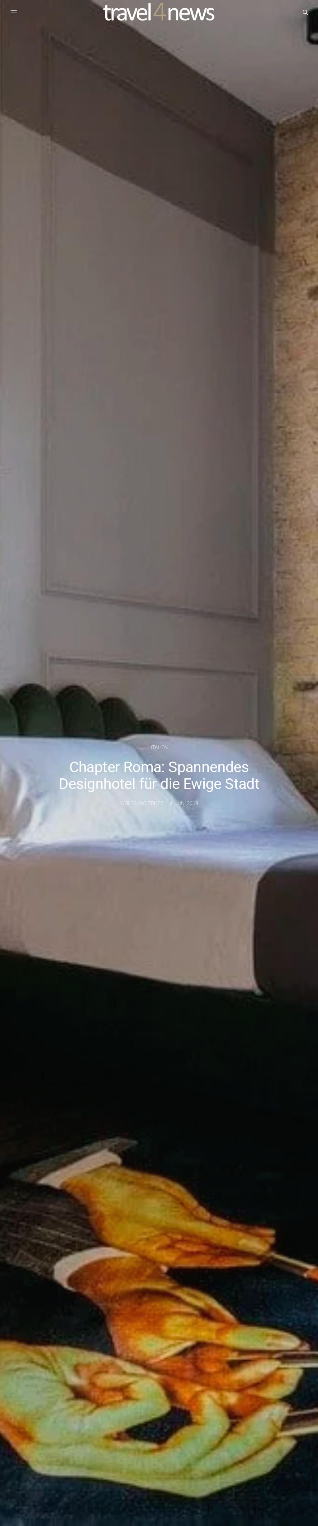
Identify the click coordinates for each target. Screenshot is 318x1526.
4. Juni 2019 (184, 803)
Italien (159, 747)
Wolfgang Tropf (141, 803)
